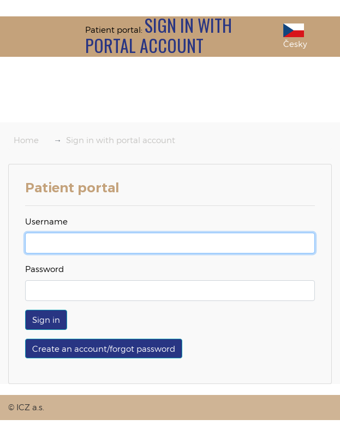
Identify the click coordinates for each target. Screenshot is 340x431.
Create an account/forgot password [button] (103, 348)
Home (26, 140)
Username (46, 221)
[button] (46, 320)
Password (44, 269)
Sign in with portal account (120, 140)
